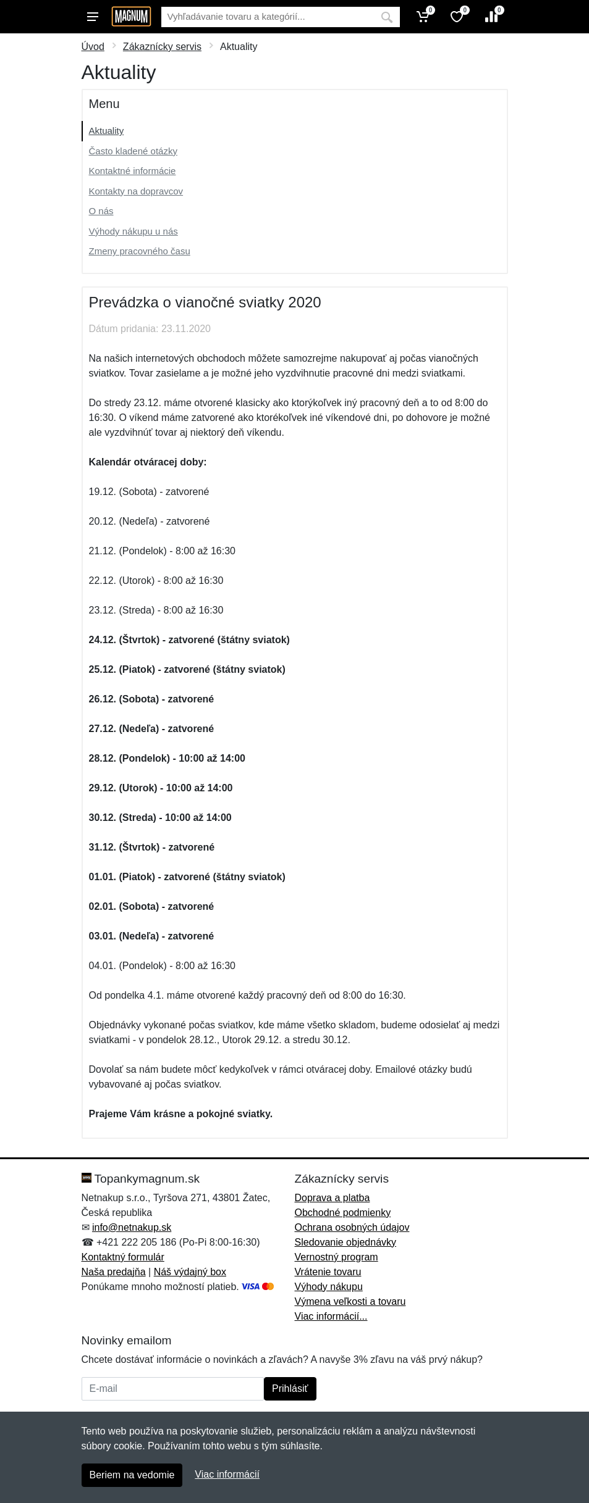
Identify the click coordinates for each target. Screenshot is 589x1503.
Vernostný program (336, 1257)
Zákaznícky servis (162, 46)
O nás (101, 211)
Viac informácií (227, 1474)
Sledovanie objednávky (346, 1242)
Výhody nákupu (329, 1286)
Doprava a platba (332, 1198)
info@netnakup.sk (131, 1227)
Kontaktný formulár (123, 1257)
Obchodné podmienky (343, 1212)
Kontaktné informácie (132, 170)
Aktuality (106, 130)
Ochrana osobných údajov (352, 1227)
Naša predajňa (114, 1272)
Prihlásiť (290, 1388)
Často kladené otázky (133, 151)
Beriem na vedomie (132, 1475)
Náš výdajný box (190, 1272)
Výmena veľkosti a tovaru (350, 1301)
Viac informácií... (331, 1316)
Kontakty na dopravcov (136, 191)
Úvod (93, 46)
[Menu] (93, 17)
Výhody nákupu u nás (133, 231)
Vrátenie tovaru (328, 1272)
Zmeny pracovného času (139, 251)
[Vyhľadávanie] (267, 17)
